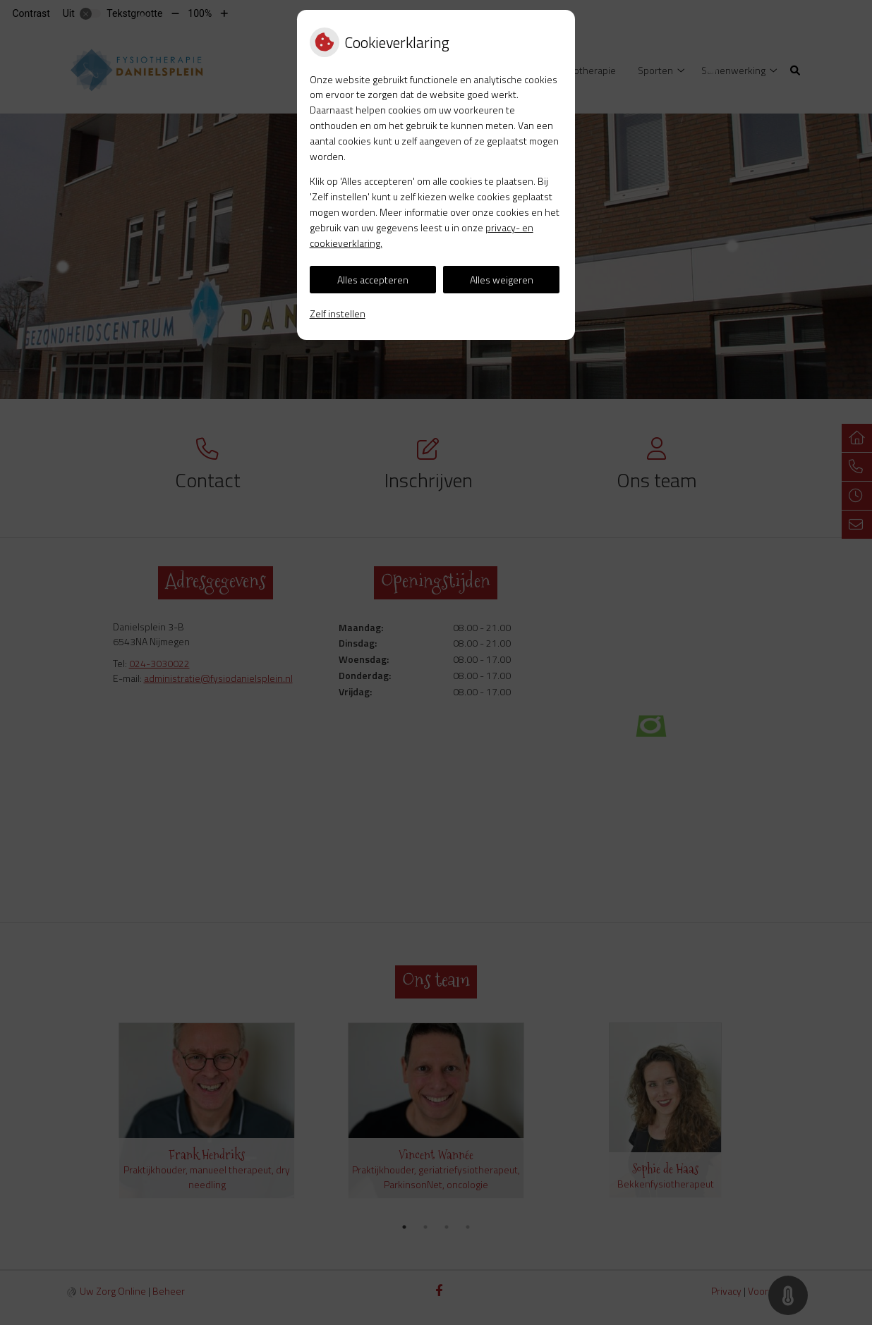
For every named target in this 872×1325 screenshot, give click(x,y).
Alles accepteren (372, 279)
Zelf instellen (337, 313)
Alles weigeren (501, 279)
